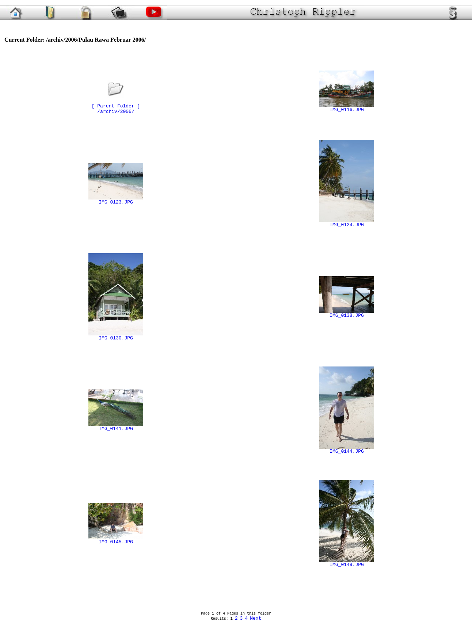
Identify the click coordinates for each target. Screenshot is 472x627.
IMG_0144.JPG (346, 449)
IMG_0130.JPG (115, 336)
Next (255, 618)
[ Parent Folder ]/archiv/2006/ (116, 104)
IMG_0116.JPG (346, 108)
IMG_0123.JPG (115, 200)
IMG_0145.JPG (115, 540)
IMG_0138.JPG (346, 313)
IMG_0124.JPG (346, 223)
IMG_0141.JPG (115, 427)
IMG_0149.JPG (346, 562)
